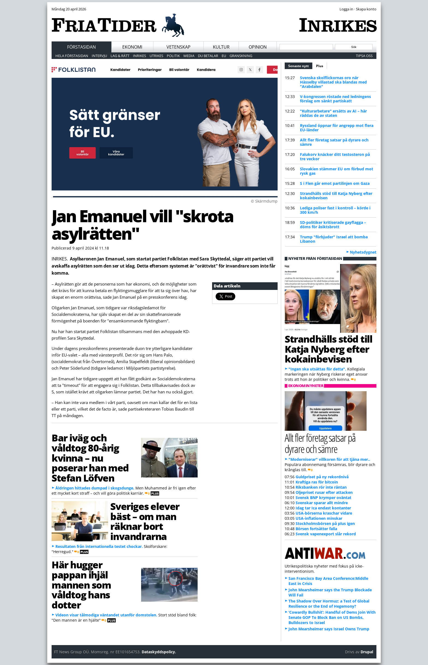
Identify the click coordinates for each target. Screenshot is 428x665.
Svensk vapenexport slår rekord (326, 533)
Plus (319, 66)
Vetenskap (179, 47)
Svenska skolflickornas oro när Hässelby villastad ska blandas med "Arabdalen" (333, 82)
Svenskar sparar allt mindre (322, 502)
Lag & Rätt (120, 55)
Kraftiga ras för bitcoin (317, 482)
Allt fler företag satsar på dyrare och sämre (334, 142)
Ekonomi (132, 47)
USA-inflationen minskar (319, 518)
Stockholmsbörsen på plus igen (325, 523)
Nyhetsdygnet (363, 252)
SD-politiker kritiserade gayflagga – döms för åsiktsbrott (333, 224)
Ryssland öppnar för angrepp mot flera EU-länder (336, 127)
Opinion (258, 47)
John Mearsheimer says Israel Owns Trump (329, 628)
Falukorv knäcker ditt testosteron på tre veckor (335, 156)
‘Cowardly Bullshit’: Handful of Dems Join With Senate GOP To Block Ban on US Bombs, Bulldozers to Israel (332, 617)
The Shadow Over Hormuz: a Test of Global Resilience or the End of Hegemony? (329, 603)
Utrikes (156, 55)
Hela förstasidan (71, 55)
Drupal (367, 651)
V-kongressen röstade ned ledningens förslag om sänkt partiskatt (335, 98)
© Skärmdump (264, 201)
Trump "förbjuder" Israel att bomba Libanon (334, 239)
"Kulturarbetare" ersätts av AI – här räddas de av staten (333, 113)
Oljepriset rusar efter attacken (324, 492)
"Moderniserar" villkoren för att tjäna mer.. (329, 459)
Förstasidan (81, 47)
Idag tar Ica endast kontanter (323, 507)
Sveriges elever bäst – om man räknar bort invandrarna (144, 521)
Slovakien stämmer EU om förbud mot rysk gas (336, 171)
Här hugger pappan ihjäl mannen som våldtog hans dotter (81, 584)
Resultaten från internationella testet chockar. (99, 546)
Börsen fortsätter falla (316, 528)
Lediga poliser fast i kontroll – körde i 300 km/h (335, 210)
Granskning (241, 55)
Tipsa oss (364, 55)
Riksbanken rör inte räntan (321, 487)
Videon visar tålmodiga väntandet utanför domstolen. (106, 615)
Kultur (221, 47)
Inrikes (139, 55)
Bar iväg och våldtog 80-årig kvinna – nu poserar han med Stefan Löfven (90, 457)
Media (188, 55)
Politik (173, 55)
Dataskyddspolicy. (159, 651)
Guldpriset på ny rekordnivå (322, 476)
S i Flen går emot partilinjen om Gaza (335, 183)
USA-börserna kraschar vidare (324, 513)
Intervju (99, 55)
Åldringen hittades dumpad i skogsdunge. (94, 488)
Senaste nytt (300, 65)
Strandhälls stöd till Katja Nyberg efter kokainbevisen (336, 195)
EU (224, 55)
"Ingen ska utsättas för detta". (317, 369)
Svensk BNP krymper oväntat (323, 497)
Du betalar (208, 55)
